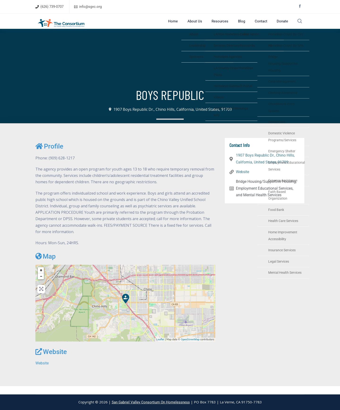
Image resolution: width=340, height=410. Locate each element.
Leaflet (160, 347)
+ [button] (41, 278)
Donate (280, 25)
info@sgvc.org (90, 6)
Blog (244, 25)
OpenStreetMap (190, 347)
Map (45, 265)
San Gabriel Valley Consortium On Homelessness (151, 402)
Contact (260, 25)
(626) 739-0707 (52, 6)
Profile (49, 154)
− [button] (41, 284)
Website (51, 360)
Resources (225, 25)
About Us (202, 25)
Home (183, 25)
